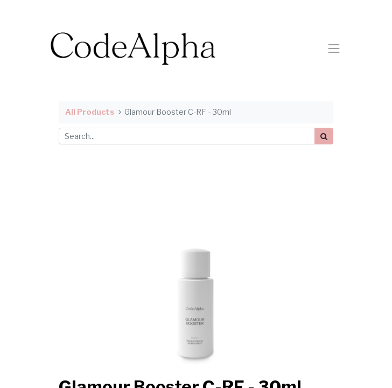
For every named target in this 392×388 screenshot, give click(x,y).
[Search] (323, 136)
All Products (89, 112)
